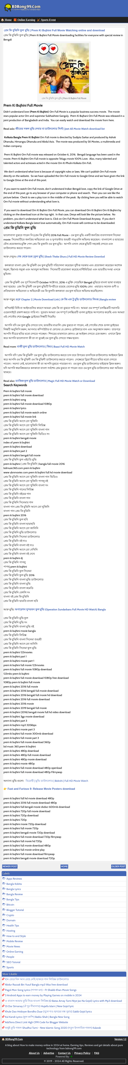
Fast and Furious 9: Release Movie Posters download (41, 788)
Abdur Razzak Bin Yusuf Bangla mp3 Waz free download (36, 984)
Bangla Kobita (14, 883)
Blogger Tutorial (15, 910)
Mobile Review (14, 941)
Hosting (10, 930)
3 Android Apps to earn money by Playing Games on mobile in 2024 (43, 995)
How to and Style (16, 936)
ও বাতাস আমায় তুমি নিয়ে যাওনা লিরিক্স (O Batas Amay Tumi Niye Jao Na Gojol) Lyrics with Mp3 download (63, 1000)
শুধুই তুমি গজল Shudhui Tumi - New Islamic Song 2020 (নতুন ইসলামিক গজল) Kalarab (53, 1027)
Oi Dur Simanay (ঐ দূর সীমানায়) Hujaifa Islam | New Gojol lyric (39, 1006)
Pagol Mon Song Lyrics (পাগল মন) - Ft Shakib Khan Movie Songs (40, 990)
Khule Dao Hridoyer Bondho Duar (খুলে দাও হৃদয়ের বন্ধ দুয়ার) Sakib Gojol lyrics (48, 1011)
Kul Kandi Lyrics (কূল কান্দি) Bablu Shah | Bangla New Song (37, 1016)
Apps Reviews (14, 878)
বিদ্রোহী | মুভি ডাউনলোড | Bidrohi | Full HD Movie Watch (57, 780)
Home (64, 866)
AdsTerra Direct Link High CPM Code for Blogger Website (36, 1022)
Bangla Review (14, 894)
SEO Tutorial (13, 962)
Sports (10, 967)
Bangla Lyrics (13, 889)
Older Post (118, 866)
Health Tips (12, 925)
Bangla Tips (12, 899)
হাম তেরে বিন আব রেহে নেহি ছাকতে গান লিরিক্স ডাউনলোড (37, 979)
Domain (11, 920)
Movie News (13, 946)
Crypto (10, 915)
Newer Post (10, 866)
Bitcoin (10, 904)
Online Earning (14, 951)
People (10, 956)
